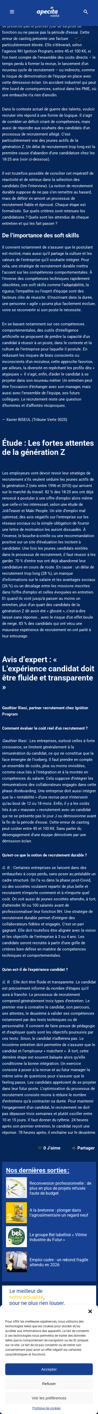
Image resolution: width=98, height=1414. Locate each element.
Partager (83, 1148)
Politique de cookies (46, 1408)
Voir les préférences (49, 1398)
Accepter (49, 1369)
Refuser (49, 1383)
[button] (90, 1311)
